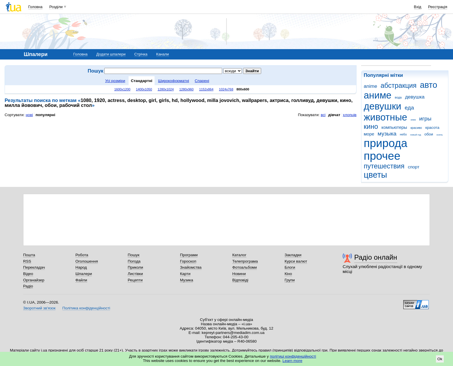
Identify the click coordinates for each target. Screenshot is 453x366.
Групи (290, 280)
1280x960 (186, 89)
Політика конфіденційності (86, 308)
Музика (186, 280)
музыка (387, 134)
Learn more (292, 360)
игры (425, 119)
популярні (45, 115)
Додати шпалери (110, 54)
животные (385, 117)
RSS (27, 261)
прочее (382, 156)
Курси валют (296, 261)
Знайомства (191, 267)
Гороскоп (188, 261)
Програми (189, 255)
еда (409, 108)
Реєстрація (437, 7)
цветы (375, 174)
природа (385, 143)
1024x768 (226, 89)
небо (403, 134)
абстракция (398, 85)
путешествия (384, 166)
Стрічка (140, 54)
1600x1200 (122, 89)
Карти (185, 274)
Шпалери (83, 274)
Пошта (29, 255)
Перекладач (34, 267)
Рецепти (135, 280)
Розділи (56, 7)
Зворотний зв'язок (39, 308)
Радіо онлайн (375, 257)
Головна (35, 7)
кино (371, 126)
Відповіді (240, 280)
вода (398, 97)
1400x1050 (144, 89)
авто (428, 85)
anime (370, 86)
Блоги (290, 267)
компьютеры (394, 127)
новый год (415, 134)
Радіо (28, 286)
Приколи (135, 267)
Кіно (288, 274)
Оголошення (86, 261)
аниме (377, 95)
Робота (81, 255)
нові (29, 115)
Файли (81, 280)
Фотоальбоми (244, 267)
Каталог (239, 255)
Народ (81, 267)
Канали (162, 54)
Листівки (135, 274)
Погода (134, 261)
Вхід (418, 7)
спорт (413, 166)
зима (413, 119)
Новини (239, 274)
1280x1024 (165, 89)
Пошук (134, 255)
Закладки (293, 255)
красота (432, 127)
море (369, 133)
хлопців (350, 115)
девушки (382, 106)
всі (323, 115)
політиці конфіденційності (293, 356)
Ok (439, 359)
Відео (28, 274)
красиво (416, 127)
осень (440, 134)
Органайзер (33, 280)
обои (428, 134)
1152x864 (206, 89)
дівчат (334, 115)
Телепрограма (245, 261)
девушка (415, 97)
